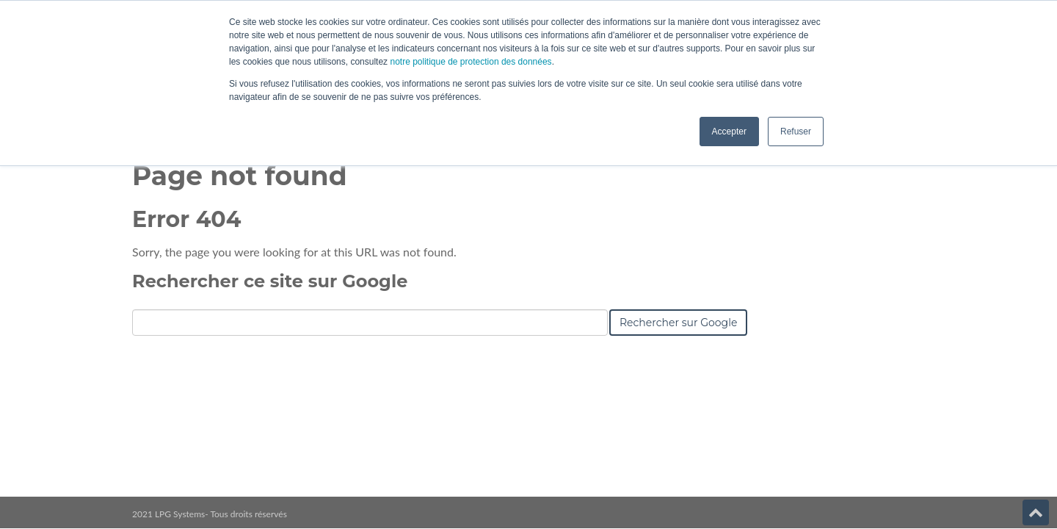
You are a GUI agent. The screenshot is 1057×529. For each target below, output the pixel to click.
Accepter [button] (729, 131)
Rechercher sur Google (678, 322)
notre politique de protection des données (470, 62)
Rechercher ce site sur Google (269, 281)
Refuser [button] (795, 131)
